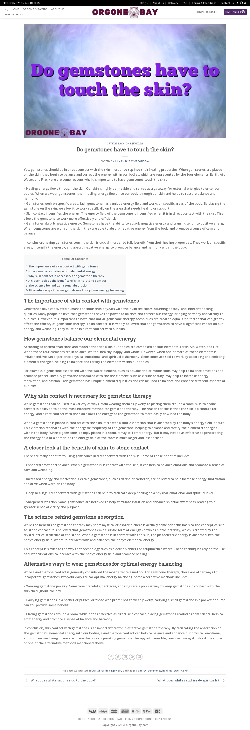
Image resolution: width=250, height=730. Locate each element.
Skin (185, 670)
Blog (144, 3)
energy (142, 670)
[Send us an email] (245, 3)
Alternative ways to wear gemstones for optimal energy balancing (75, 290)
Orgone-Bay (141, 161)
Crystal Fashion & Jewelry (125, 143)
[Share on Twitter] (118, 657)
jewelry (177, 670)
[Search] (6, 9)
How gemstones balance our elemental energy (60, 271)
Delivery (173, 3)
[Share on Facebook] (111, 657)
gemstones (154, 670)
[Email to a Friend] (125, 657)
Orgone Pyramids (35, 9)
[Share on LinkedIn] (139, 657)
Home (15, 9)
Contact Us (227, 3)
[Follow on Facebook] (238, 3)
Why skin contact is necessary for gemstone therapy (65, 276)
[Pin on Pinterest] (132, 657)
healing (167, 670)
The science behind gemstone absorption (57, 285)
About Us (158, 3)
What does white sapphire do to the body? (60, 680)
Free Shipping (14, 14)
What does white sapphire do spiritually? (191, 680)
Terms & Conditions (204, 3)
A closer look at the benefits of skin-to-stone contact (66, 280)
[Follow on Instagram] (241, 3)
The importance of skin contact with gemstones (62, 266)
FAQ (185, 3)
